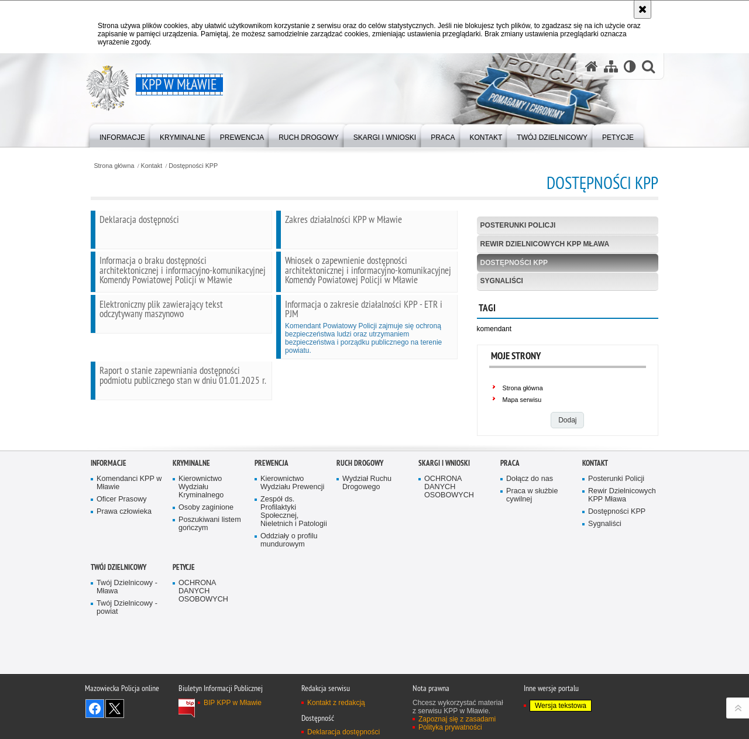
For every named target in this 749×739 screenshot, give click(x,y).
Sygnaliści (501, 281)
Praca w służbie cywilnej (532, 572)
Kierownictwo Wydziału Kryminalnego (201, 564)
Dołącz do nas (529, 556)
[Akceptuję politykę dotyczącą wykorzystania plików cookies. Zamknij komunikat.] (642, 9)
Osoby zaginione (205, 584)
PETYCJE (184, 644)
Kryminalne (191, 540)
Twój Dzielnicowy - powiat (127, 684)
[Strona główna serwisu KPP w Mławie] (591, 66)
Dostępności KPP (193, 166)
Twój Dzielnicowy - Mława (127, 664)
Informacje (108, 540)
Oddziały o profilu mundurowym (289, 617)
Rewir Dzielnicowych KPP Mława (544, 244)
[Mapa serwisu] (611, 66)
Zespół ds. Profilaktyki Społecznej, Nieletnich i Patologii (293, 588)
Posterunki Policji (518, 225)
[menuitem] (122, 134)
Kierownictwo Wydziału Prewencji (292, 560)
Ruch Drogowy (359, 540)
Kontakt (152, 166)
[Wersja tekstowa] (630, 66)
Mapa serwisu (522, 399)
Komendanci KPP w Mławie (129, 560)
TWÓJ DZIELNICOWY (118, 644)
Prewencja (271, 540)
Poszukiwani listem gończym (209, 601)
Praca (510, 540)
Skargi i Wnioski (444, 540)
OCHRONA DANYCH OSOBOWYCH (449, 564)
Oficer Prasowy (122, 576)
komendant (494, 329)
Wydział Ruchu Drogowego (366, 560)
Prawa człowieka (124, 588)
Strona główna (114, 166)
